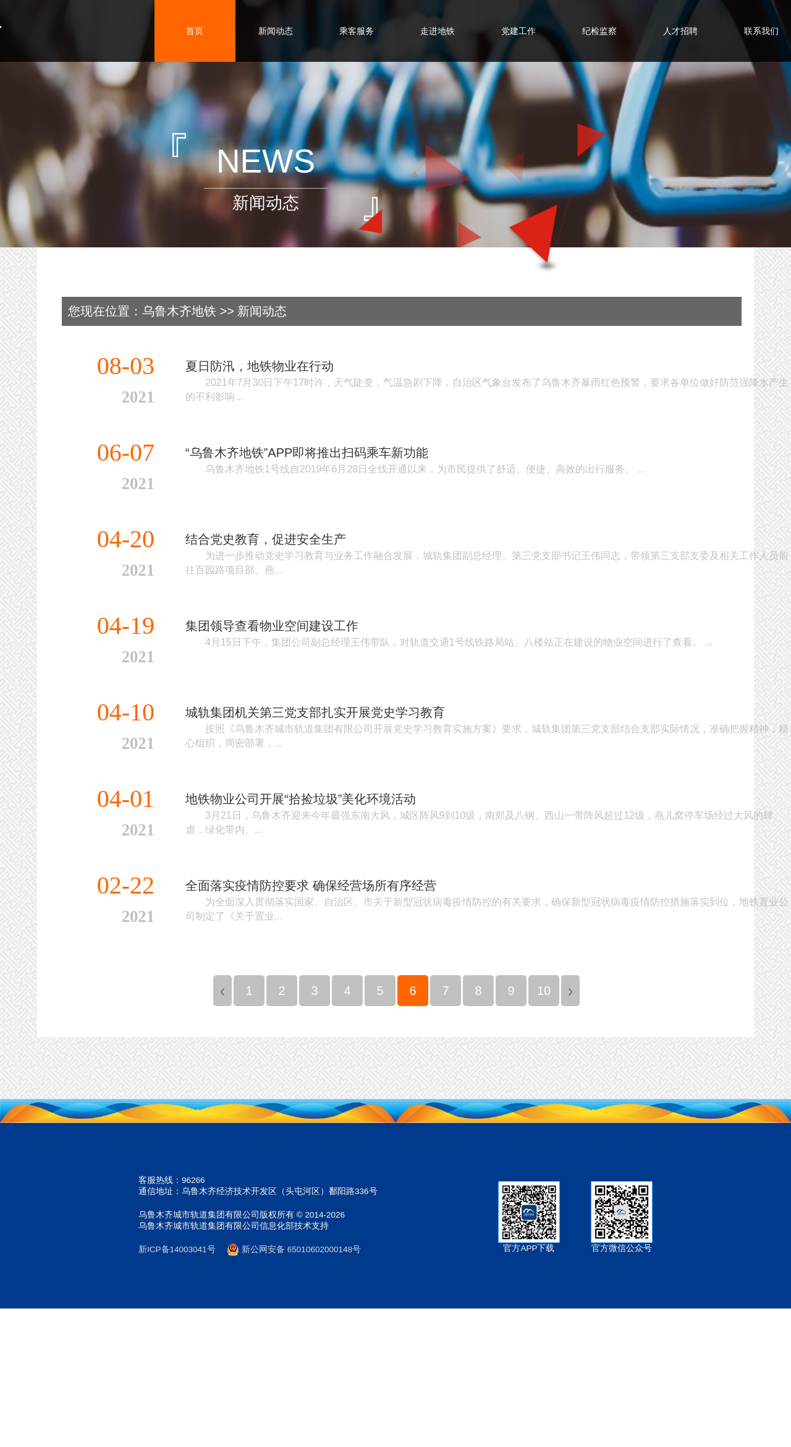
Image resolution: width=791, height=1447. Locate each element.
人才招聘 (680, 31)
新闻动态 (275, 31)
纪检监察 (599, 31)
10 (544, 990)
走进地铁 (437, 31)
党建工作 (518, 31)
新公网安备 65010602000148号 (294, 1249)
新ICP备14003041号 (177, 1249)
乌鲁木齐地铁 (179, 311)
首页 (194, 31)
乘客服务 (356, 31)
